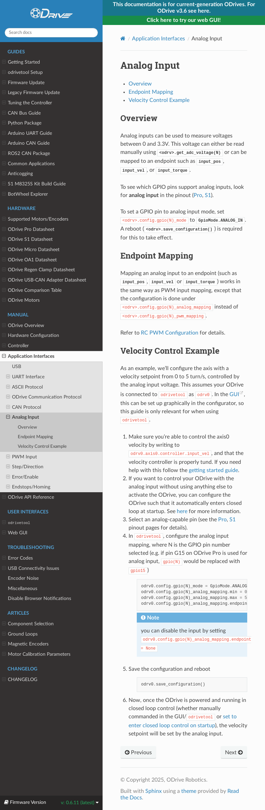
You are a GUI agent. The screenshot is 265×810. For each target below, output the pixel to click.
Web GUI (14, 533)
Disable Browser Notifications (39, 598)
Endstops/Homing (28, 487)
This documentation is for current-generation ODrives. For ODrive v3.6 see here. (184, 8)
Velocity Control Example (42, 446)
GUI (234, 394)
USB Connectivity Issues (30, 568)
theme (188, 791)
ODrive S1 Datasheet (27, 239)
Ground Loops (20, 634)
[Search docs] (51, 33)
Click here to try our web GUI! (184, 20)
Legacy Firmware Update (31, 93)
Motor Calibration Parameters (36, 654)
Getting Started (21, 62)
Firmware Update (23, 83)
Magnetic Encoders (25, 644)
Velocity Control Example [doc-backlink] (170, 350)
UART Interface (25, 377)
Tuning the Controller (27, 103)
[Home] (122, 38)
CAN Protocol (23, 407)
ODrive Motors (21, 300)
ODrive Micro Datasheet (30, 250)
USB (16, 366)
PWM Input (21, 457)
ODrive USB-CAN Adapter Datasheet (44, 280)
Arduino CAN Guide (26, 143)
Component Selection (28, 624)
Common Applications (28, 164)
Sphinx (153, 791)
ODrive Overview (23, 326)
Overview (27, 427)
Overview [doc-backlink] (138, 118)
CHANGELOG (19, 680)
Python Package (21, 123)
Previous (138, 752)
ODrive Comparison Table (32, 290)
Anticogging (17, 174)
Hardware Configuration (30, 335)
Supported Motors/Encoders (35, 219)
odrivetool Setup (22, 72)
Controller (15, 346)
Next (234, 752)
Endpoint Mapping (35, 437)
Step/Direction (24, 467)
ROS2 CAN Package (26, 154)
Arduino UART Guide (27, 133)
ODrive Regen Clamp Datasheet (38, 270)
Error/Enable (22, 477)
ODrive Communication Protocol (43, 397)
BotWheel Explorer (25, 194)
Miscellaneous (22, 588)
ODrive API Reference (28, 497)
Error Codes (17, 558)
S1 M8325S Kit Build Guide (34, 184)
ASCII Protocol (24, 387)
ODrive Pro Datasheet (28, 229)
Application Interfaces (28, 356)
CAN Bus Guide (21, 113)
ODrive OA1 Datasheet (29, 260)
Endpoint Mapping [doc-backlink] (156, 255)
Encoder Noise (23, 578)
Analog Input (22, 417)
